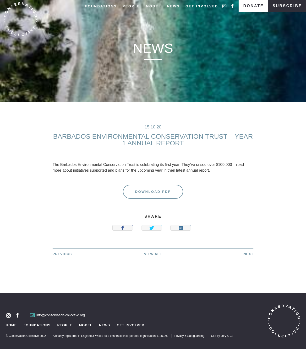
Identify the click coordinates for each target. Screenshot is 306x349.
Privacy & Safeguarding (189, 336)
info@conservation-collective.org (57, 315)
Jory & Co (227, 336)
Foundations (101, 6)
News (173, 6)
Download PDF (153, 192)
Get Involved (202, 6)
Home (11, 325)
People (131, 6)
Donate (253, 6)
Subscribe (287, 6)
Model (153, 6)
